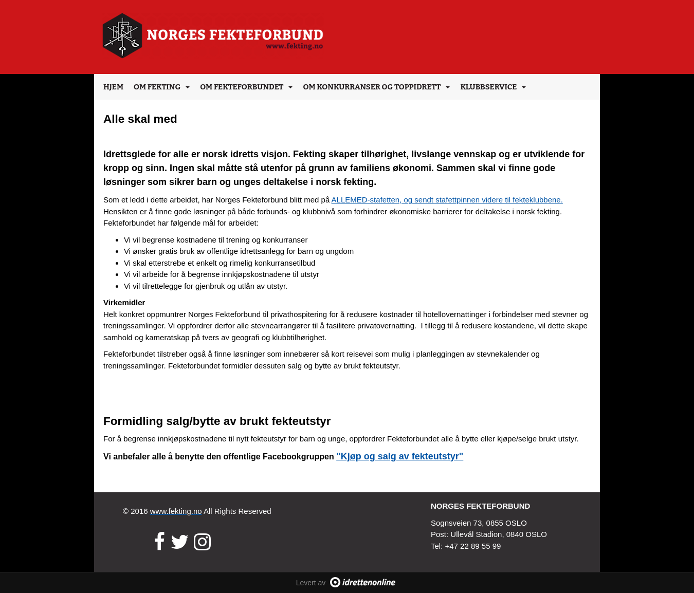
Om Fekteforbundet (246, 86)
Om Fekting (162, 86)
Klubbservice (493, 86)
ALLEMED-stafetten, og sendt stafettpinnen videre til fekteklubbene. (447, 199)
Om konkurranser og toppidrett (376, 86)
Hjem (113, 86)
